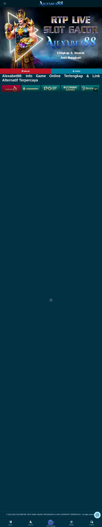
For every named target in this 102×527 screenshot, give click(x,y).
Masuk (25, 71)
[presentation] (95, 89)
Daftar (76, 71)
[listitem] (11, 88)
